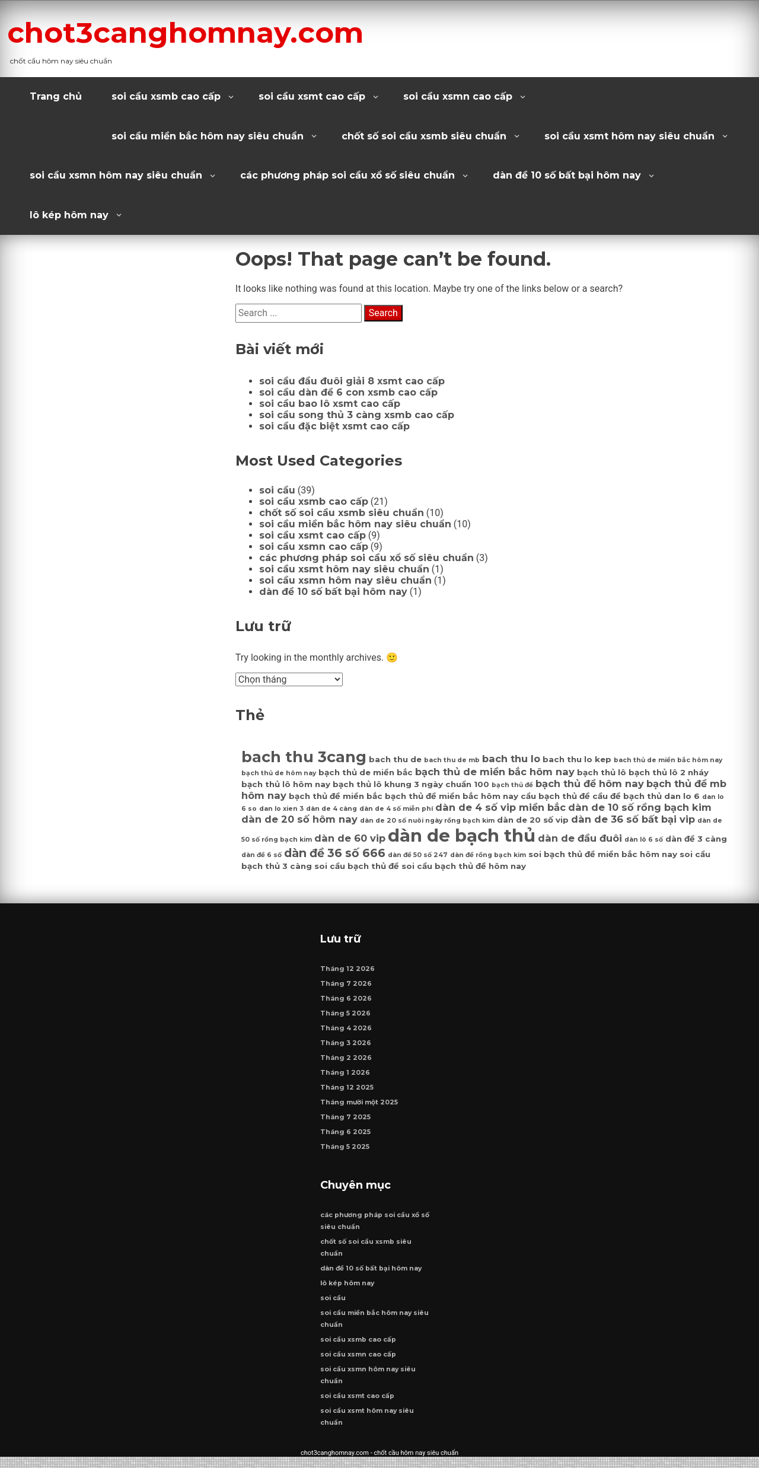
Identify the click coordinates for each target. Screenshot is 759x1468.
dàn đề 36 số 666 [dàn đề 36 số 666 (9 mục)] (334, 853)
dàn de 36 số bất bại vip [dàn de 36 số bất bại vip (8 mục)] (633, 819)
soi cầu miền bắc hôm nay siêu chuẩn (207, 136)
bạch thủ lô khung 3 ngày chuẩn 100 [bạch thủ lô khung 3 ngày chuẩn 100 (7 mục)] (411, 784)
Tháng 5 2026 (346, 1019)
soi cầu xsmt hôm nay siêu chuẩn (629, 136)
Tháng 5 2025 (345, 1152)
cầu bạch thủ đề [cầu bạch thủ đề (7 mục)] (555, 796)
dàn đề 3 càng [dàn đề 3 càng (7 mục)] (696, 838)
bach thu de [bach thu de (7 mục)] (395, 759)
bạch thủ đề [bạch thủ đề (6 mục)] (512, 785)
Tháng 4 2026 (346, 1033)
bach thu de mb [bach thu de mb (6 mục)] (452, 760)
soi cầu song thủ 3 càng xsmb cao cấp (356, 415)
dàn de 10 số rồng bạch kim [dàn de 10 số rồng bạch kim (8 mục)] (640, 807)
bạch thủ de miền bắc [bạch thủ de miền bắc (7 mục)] (365, 772)
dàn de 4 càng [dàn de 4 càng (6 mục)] (331, 809)
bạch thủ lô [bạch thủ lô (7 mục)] (601, 772)
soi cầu (277, 490)
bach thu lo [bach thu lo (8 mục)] (511, 759)
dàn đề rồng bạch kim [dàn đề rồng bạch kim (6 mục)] (488, 855)
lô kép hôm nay (69, 215)
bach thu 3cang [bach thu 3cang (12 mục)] (303, 756)
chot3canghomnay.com (220, 31)
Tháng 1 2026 (346, 1078)
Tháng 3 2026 (346, 1048)
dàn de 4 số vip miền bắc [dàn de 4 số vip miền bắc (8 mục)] (500, 807)
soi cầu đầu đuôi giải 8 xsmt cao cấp (352, 381)
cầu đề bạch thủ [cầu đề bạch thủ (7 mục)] (627, 796)
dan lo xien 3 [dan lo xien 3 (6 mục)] (281, 809)
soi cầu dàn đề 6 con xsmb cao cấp (348, 392)
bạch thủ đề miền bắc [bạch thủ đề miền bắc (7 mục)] (335, 796)
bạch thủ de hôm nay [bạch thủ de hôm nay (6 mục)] (278, 773)
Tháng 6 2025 (346, 1137)
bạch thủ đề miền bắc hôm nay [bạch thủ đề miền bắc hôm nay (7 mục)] (451, 796)
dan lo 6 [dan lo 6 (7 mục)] (682, 796)
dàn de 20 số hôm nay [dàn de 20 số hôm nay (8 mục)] (299, 819)
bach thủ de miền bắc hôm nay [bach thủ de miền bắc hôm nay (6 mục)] (668, 760)
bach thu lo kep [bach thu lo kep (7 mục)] (577, 759)
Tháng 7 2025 (346, 1122)
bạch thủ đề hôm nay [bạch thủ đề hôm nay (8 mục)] (589, 783)
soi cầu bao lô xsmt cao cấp (329, 403)
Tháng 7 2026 (346, 989)
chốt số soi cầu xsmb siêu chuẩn (424, 136)
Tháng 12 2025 (347, 1093)
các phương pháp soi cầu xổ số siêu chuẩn (347, 175)
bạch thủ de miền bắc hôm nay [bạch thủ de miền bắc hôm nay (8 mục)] (495, 772)
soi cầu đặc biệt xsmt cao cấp (334, 426)
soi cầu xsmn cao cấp (457, 96)
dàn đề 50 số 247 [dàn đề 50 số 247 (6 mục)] (418, 855)
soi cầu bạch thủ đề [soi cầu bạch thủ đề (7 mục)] (356, 866)
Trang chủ (56, 96)
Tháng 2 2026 (346, 1063)
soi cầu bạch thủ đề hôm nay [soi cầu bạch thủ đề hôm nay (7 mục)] (463, 866)
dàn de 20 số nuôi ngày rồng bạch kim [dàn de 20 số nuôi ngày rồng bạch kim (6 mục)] (427, 820)
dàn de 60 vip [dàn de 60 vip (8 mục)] (349, 838)
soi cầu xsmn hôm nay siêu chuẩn (116, 175)
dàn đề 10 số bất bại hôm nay (567, 175)
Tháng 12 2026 (348, 974)
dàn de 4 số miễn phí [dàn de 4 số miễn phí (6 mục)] (396, 809)
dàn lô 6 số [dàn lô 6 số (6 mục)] (643, 839)
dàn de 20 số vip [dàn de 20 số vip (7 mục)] (533, 819)
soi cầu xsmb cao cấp (166, 96)
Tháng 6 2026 (346, 1004)
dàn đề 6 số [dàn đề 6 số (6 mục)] (261, 855)
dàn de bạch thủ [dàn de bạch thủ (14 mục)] (461, 835)
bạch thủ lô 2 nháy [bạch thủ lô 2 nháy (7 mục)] (669, 772)
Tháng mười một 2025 (359, 1108)
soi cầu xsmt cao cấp (312, 96)
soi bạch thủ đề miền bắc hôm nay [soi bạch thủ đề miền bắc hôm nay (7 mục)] (602, 854)
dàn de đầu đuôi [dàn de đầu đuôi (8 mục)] (580, 838)
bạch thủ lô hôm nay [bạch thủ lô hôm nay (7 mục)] (285, 784)
